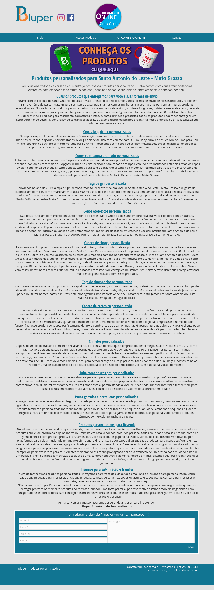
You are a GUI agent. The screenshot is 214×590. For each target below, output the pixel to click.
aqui (182, 90)
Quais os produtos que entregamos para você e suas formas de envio (107, 96)
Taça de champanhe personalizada (107, 281)
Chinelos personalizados (106, 341)
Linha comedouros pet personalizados (106, 372)
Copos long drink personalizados (107, 131)
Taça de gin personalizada (107, 183)
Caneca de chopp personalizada (107, 242)
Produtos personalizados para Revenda (107, 424)
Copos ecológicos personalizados (107, 211)
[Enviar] (189, 547)
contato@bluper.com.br (142, 567)
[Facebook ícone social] (70, 17)
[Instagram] (61, 17)
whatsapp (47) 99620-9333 (180, 567)
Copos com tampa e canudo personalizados (107, 155)
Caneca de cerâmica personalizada (107, 305)
